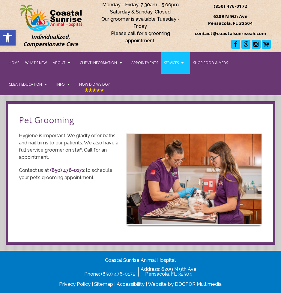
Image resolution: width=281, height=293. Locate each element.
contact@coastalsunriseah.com (230, 33)
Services (171, 62)
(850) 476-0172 (230, 6)
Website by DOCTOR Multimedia (185, 284)
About (59, 62)
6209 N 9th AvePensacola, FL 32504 (171, 271)
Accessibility (131, 284)
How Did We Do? (94, 84)
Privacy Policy (75, 284)
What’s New (36, 62)
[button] (8, 38)
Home (14, 62)
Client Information (98, 62)
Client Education (25, 84)
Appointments (144, 62)
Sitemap (103, 284)
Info (60, 84)
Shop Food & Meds (210, 62)
